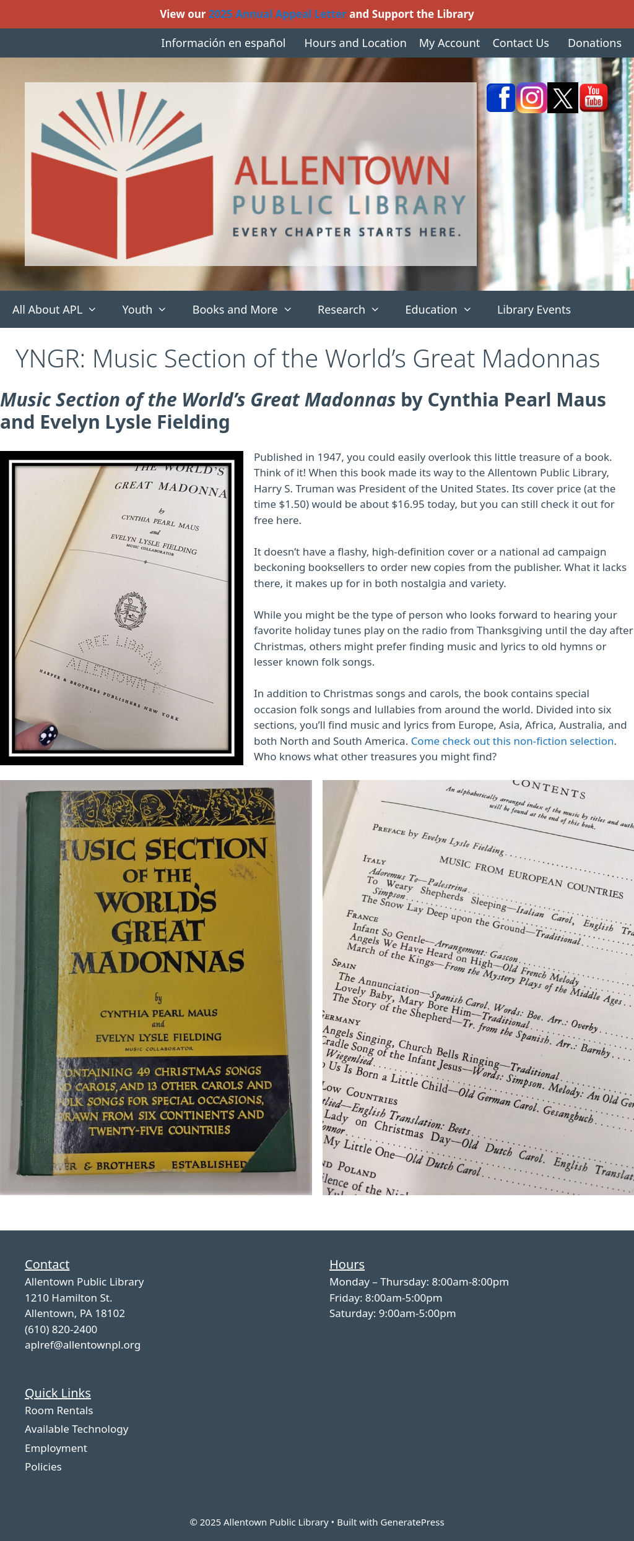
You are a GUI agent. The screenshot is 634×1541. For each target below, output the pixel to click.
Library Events (534, 309)
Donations (595, 42)
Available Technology (76, 1429)
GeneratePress (412, 1522)
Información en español (223, 42)
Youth (151, 309)
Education (445, 309)
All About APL (61, 309)
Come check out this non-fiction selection (512, 741)
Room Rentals (59, 1410)
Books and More (249, 309)
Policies (43, 1466)
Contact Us (520, 42)
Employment (56, 1448)
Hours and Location (355, 42)
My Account (449, 42)
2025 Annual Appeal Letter (278, 14)
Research (355, 309)
